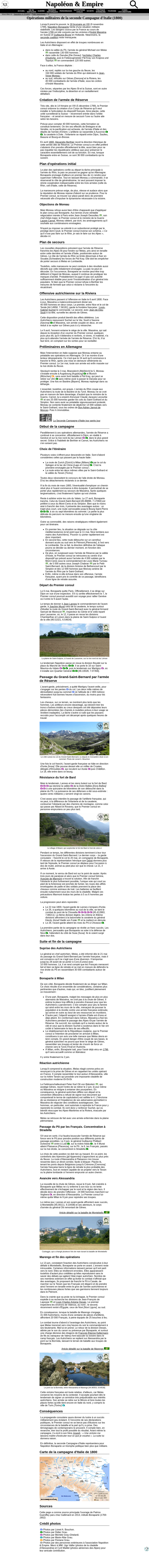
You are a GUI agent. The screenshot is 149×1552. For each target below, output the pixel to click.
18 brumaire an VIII (80, 24)
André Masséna (98, 32)
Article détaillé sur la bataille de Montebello (84, 1212)
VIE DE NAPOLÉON (31, 11)
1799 (51, 32)
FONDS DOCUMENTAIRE (124, 11)
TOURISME (112, 11)
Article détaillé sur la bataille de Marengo (85, 1349)
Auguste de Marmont (51, 878)
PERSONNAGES (66, 11)
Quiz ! (124, 4)
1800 (51, 142)
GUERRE (41, 11)
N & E (22, 14)
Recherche (134, 4)
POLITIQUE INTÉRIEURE (100, 11)
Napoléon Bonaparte (58, 27)
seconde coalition (49, 37)
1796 (105, 1049)
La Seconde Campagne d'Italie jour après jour (70, 420)
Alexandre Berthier (64, 142)
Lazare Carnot (47, 220)
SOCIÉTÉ (90, 11)
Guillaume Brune (62, 35)
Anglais (143, 4)
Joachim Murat (57, 606)
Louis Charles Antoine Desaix (71, 1302)
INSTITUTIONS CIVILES (79, 11)
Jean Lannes (70, 604)
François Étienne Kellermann (93, 1333)
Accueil (5, 4)
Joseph (76, 1433)
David (90, 860)
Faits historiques (39, 14)
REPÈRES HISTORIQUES (52, 11)
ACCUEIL (21, 11)
